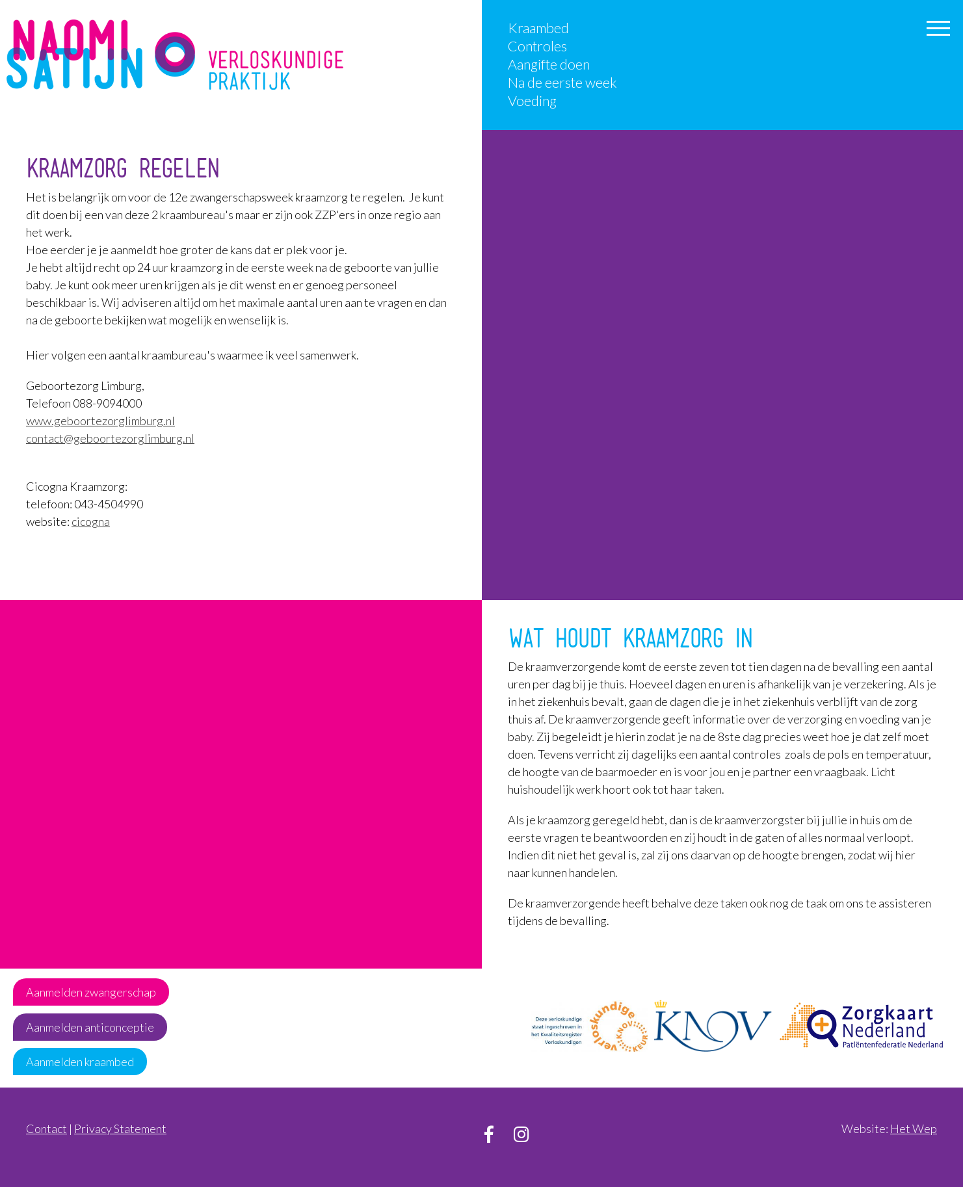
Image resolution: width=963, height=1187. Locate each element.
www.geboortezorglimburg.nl (100, 420)
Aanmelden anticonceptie (90, 1027)
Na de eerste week (562, 82)
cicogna (91, 521)
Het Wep (913, 1128)
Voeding (532, 100)
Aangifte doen (549, 64)
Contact (46, 1128)
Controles (537, 46)
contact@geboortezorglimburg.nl (110, 438)
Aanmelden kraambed (80, 1061)
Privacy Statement (120, 1128)
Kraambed (538, 28)
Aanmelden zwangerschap (91, 992)
